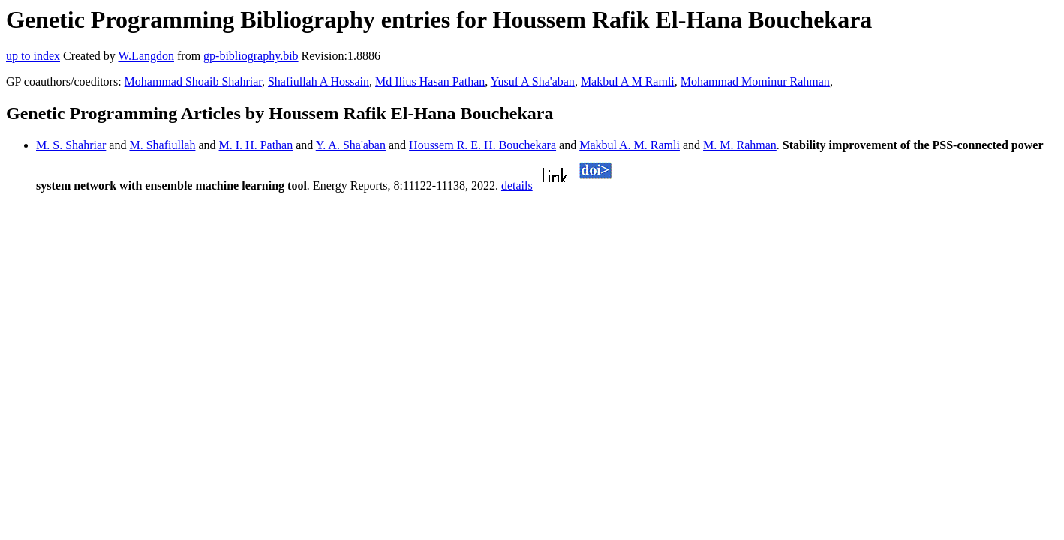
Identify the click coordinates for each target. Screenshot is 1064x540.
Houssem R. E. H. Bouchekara (482, 145)
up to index (33, 56)
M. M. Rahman (740, 145)
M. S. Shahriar (71, 145)
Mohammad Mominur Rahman (755, 81)
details (517, 185)
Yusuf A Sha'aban (533, 81)
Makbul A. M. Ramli (629, 145)
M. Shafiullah (162, 145)
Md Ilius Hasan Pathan (430, 81)
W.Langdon (146, 56)
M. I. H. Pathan (256, 145)
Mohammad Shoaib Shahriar (193, 81)
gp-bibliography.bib (251, 56)
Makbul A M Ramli (628, 81)
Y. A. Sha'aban (351, 145)
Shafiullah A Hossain (318, 81)
